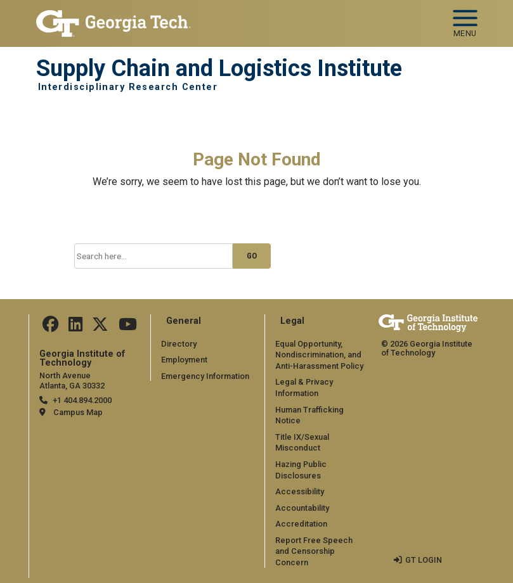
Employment (184, 359)
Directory (179, 344)
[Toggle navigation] (465, 19)
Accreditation (301, 524)
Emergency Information (205, 376)
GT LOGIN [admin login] (423, 560)
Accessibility (299, 491)
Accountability (302, 508)
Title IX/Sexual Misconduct (302, 442)
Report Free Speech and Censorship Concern (314, 551)
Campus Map (78, 412)
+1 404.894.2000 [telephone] (82, 400)
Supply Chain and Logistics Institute (219, 68)
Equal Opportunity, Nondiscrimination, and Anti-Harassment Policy (319, 355)
